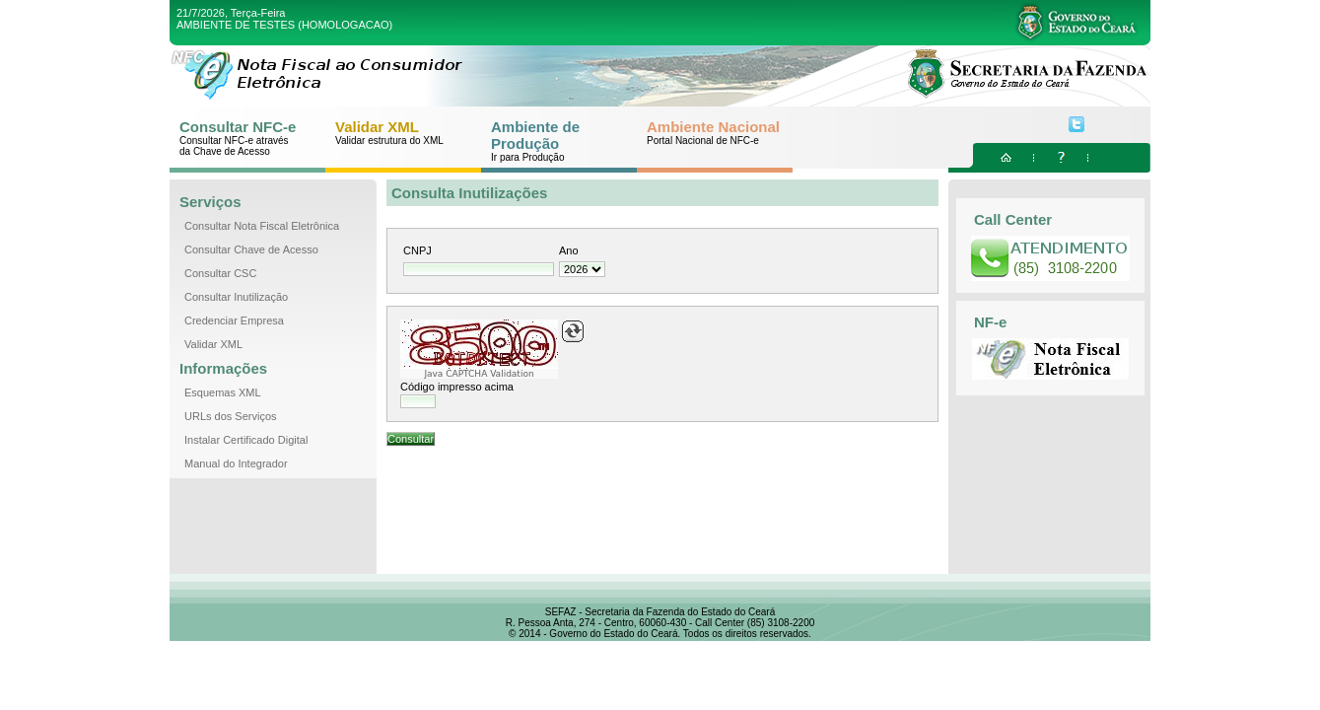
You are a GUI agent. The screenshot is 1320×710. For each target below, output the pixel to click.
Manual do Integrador (236, 463)
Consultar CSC (220, 273)
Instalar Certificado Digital (246, 440)
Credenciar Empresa (234, 320)
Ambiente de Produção (550, 140)
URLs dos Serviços (230, 416)
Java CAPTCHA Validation (478, 374)
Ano (569, 250)
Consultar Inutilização (236, 297)
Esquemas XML (222, 392)
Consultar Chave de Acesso (251, 249)
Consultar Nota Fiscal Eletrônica (261, 226)
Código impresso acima (457, 386)
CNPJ (417, 250)
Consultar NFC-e (238, 137)
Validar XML (394, 132)
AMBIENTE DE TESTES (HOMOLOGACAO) (284, 25)
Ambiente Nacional (713, 132)
